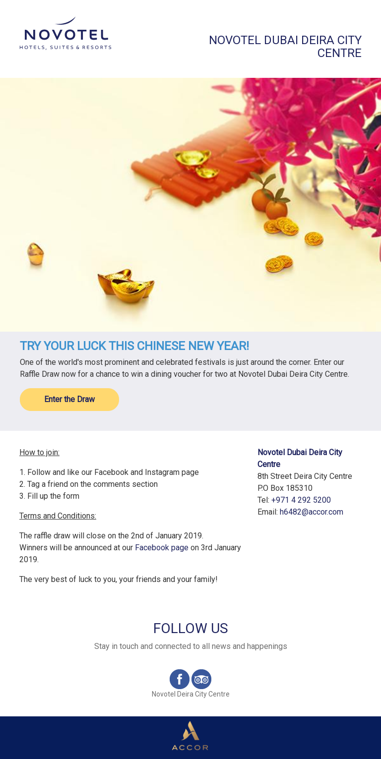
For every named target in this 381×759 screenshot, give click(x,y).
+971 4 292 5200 (301, 500)
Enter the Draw (69, 399)
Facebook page (162, 547)
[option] (190, 205)
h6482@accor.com (311, 512)
